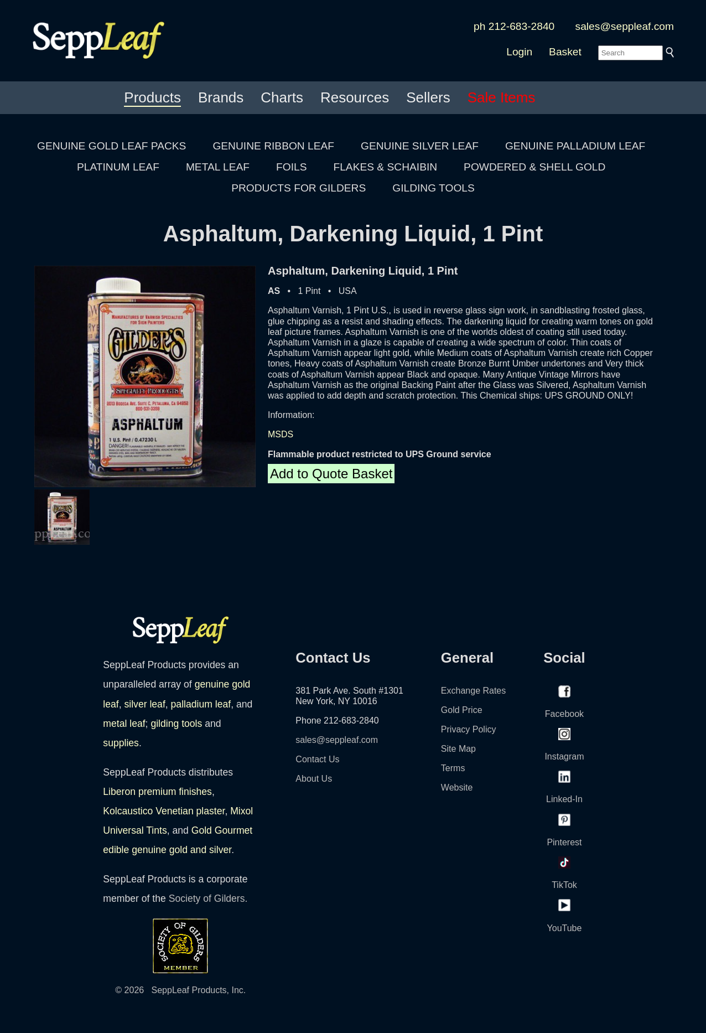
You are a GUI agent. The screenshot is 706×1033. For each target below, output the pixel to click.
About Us (313, 778)
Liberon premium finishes (157, 791)
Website (457, 787)
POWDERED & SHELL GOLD (534, 167)
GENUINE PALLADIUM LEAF (575, 146)
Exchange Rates (473, 690)
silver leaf (144, 704)
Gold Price (461, 710)
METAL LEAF (218, 167)
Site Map (458, 748)
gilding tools (176, 723)
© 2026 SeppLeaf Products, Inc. (180, 990)
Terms (453, 768)
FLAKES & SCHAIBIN (385, 167)
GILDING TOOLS (433, 188)
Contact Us (317, 759)
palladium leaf (201, 704)
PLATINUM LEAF (118, 167)
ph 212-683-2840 (514, 26)
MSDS (280, 434)
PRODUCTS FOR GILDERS (298, 188)
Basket (565, 52)
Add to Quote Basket (331, 473)
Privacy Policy (468, 729)
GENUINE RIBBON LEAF (273, 146)
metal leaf (124, 723)
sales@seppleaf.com (624, 26)
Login (519, 52)
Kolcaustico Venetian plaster (164, 811)
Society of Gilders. (208, 898)
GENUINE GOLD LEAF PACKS (111, 146)
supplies (121, 742)
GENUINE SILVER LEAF (420, 146)
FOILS (291, 167)
